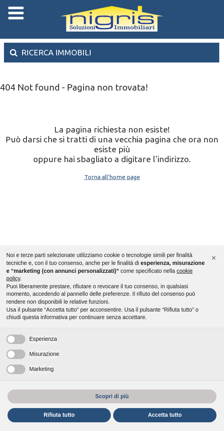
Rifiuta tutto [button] (59, 415)
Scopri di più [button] (112, 396)
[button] (213, 257)
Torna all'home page (112, 177)
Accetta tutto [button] (165, 415)
